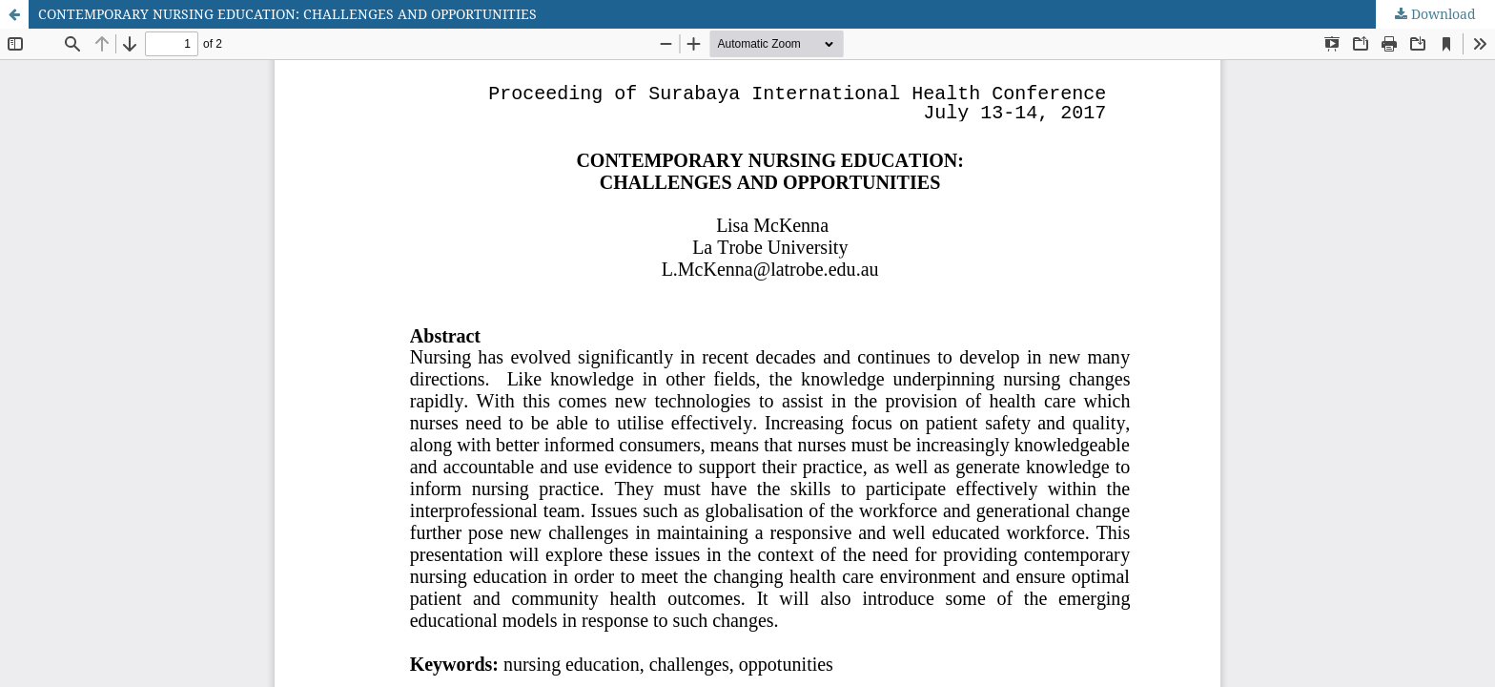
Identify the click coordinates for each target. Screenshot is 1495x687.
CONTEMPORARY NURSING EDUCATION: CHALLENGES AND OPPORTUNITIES (287, 14)
